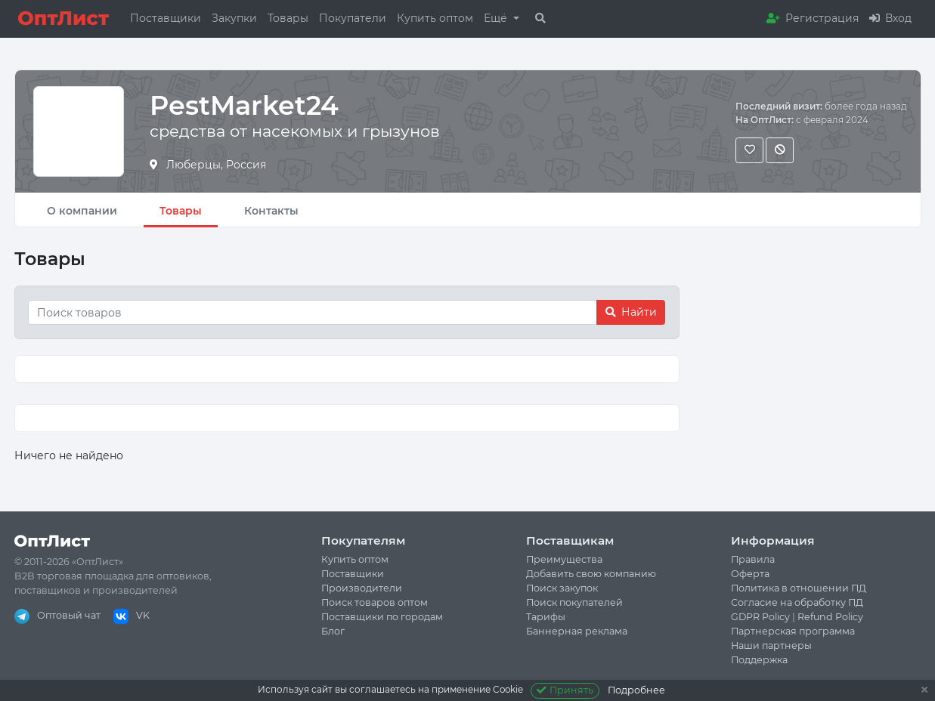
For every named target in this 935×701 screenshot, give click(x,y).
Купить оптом (435, 18)
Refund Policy (830, 616)
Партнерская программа (793, 631)
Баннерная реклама (576, 631)
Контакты (271, 211)
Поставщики (165, 18)
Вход (890, 18)
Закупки (234, 18)
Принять (565, 690)
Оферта (750, 573)
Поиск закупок (562, 588)
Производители (361, 588)
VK (131, 615)
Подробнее (636, 690)
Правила (753, 559)
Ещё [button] (497, 18)
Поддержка (759, 659)
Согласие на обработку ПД (797, 602)
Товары (288, 18)
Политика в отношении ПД (798, 588)
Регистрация (812, 18)
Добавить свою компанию (591, 573)
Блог (333, 631)
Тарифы (545, 616)
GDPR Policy (760, 616)
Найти (631, 312)
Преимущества (564, 559)
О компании (82, 211)
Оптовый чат (57, 615)
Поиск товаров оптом (374, 602)
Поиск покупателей (574, 602)
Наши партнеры (771, 645)
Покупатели (352, 18)
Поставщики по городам (382, 616)
